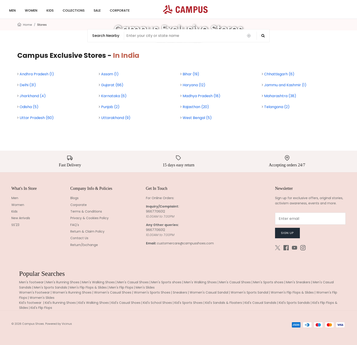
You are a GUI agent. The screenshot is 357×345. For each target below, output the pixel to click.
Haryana (194, 85)
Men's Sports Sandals (50, 287)
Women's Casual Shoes (112, 292)
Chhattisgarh (279, 74)
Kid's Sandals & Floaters (223, 302)
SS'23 (15, 225)
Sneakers (180, 292)
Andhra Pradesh (37, 74)
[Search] (263, 36)
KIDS (50, 10)
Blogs (74, 198)
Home (27, 25)
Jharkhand (33, 96)
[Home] (19, 24)
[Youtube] (294, 247)
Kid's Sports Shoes (188, 302)
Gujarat (112, 85)
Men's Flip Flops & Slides (88, 287)
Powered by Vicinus (58, 324)
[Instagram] (303, 247)
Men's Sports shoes (166, 282)
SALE (97, 10)
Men (14, 198)
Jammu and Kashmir (285, 85)
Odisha (29, 106)
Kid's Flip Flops (41, 307)
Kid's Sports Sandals (294, 302)
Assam (110, 74)
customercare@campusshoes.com (185, 243)
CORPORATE (120, 10)
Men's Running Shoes (62, 282)
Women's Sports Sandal (249, 292)
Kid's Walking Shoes (93, 302)
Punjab (110, 106)
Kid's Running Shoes (60, 302)
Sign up (287, 233)
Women (17, 205)
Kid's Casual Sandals (260, 302)
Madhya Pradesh (201, 96)
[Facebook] (286, 247)
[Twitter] (277, 247)
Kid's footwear (30, 302)
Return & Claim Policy (87, 231)
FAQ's (74, 225)
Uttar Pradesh (37, 117)
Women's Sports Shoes (152, 292)
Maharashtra (280, 96)
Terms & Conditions (86, 211)
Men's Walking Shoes (98, 282)
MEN (12, 10)
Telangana (277, 106)
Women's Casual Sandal (209, 292)
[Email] (310, 219)
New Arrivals (20, 218)
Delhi (28, 85)
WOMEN (31, 10)
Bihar (191, 74)
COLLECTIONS (73, 10)
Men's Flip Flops (121, 287)
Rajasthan (196, 106)
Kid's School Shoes (157, 302)
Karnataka (114, 96)
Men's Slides (145, 287)
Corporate (78, 205)
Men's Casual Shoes (133, 282)
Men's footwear (31, 282)
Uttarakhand (115, 117)
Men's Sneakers (298, 282)
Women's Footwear (34, 292)
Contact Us (79, 238)
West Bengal (197, 117)
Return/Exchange (84, 245)
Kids (14, 211)
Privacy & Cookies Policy (89, 218)
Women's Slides (42, 297)
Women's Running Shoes (72, 292)
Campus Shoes (33, 324)
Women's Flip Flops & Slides (292, 292)
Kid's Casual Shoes (125, 302)
